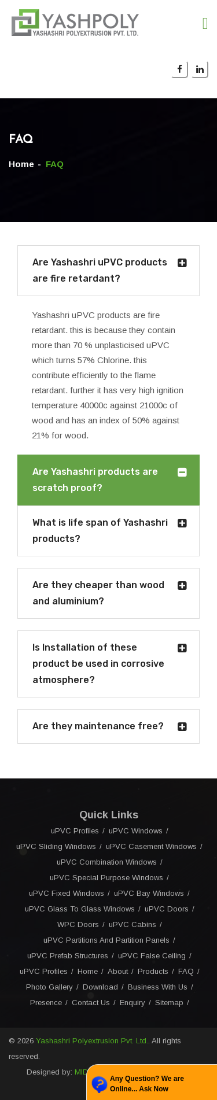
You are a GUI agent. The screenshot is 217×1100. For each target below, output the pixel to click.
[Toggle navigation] (205, 23)
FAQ (186, 971)
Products (153, 971)
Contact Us (91, 1002)
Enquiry (132, 1002)
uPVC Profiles (75, 830)
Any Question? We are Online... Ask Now (147, 1084)
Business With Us (157, 987)
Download (100, 987)
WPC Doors (78, 924)
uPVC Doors (167, 909)
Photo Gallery (49, 987)
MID (82, 1072)
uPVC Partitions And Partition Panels (106, 940)
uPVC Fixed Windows (66, 893)
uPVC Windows (136, 830)
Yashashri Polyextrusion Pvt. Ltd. (92, 1040)
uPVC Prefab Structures (67, 955)
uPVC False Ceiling (152, 955)
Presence (46, 1002)
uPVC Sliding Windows (56, 846)
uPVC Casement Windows (151, 846)
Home (21, 164)
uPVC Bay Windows (149, 893)
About (118, 971)
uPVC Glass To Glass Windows (80, 909)
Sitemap (169, 1002)
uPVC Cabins (132, 924)
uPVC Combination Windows (107, 862)
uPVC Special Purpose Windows (106, 877)
